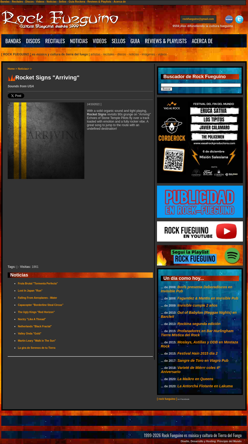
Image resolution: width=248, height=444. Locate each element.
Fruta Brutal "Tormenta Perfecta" (38, 283)
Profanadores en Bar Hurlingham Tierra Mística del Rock (197, 333)
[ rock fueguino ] (167, 399)
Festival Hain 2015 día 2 (197, 353)
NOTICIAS (79, 41)
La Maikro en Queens (195, 379)
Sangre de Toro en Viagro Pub (203, 360)
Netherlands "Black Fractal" (35, 326)
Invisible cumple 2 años (197, 305)
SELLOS (119, 41)
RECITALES (55, 41)
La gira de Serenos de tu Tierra (36, 347)
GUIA (135, 41)
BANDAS (13, 41)
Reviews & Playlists (99, 1)
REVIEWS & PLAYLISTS (166, 41)
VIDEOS (100, 41)
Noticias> (23, 68)
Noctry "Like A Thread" (32, 319)
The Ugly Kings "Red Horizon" (36, 312)
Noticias (52, 1)
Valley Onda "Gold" (29, 333)
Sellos (62, 1)
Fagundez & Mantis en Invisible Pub (207, 298)
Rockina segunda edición (199, 324)
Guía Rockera (77, 1)
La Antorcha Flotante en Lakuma (205, 386)
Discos (29, 1)
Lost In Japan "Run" (30, 290)
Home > (12, 68)
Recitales (17, 1)
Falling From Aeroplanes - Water (37, 297)
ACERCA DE (202, 41)
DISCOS (33, 41)
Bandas (4, 1)
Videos (40, 1)
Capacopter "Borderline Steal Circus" (40, 305)
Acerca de (120, 1)
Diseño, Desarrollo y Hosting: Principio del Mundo (211, 441)
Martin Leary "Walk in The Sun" (37, 340)
